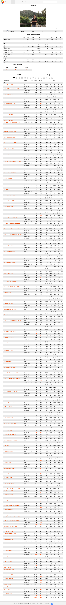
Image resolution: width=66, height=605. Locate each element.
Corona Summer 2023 (8, 350)
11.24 (46, 61)
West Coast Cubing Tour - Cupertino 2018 (12, 516)
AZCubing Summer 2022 (9, 468)
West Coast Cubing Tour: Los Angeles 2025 (12, 125)
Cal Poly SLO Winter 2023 (9, 445)
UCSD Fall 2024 (7, 189)
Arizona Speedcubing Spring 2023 (10, 440)
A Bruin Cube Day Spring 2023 (10, 434)
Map (48, 75)
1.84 (47, 41)
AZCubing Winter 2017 (8, 556)
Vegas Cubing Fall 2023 (8, 326)
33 (39, 52)
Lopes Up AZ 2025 (7, 167)
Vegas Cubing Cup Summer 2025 (10, 109)
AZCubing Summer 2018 (9, 514)
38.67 (46, 52)
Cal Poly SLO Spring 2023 (9, 397)
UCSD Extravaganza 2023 (9, 337)
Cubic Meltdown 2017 (8, 531)
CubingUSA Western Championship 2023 (12, 378)
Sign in (63, 1)
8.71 (39, 54)
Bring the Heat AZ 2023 (8, 356)
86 (6, 69)
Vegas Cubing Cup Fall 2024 (9, 195)
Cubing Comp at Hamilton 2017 (10, 544)
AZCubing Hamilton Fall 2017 (10, 533)
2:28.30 (46, 48)
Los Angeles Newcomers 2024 (10, 262)
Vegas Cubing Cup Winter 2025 (10, 172)
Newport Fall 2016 (7, 567)
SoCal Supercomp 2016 (8, 574)
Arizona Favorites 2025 (8, 84)
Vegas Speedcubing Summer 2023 (11, 391)
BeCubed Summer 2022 (8, 462)
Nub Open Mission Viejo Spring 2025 (11, 131)
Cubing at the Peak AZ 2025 (9, 148)
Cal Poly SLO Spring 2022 (9, 483)
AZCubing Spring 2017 (8, 550)
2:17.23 (38, 48)
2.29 (39, 57)
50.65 (46, 56)
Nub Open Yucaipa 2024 (9, 256)
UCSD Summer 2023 (8, 361)
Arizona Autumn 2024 (8, 206)
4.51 (47, 59)
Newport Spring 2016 (8, 584)
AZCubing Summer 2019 (9, 500)
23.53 (39, 43)
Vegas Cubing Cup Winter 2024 (10, 281)
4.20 (47, 57)
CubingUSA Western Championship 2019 (12, 505)
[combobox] (50, 2)
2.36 (39, 59)
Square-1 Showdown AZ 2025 (10, 120)
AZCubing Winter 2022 (8, 451)
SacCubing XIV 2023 (8, 406)
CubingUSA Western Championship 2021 (12, 488)
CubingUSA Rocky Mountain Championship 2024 (13, 234)
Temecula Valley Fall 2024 (9, 200)
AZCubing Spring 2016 (8, 578)
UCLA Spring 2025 (7, 154)
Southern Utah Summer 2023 (10, 402)
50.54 (46, 44)
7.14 (47, 39)
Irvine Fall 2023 (7, 342)
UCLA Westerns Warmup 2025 (10, 103)
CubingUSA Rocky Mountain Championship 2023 (13, 320)
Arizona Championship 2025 (9, 137)
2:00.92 (38, 50)
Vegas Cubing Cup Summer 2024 (10, 217)
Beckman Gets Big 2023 (8, 303)
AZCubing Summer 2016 (9, 569)
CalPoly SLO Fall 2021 (8, 490)
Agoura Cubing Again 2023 (9, 367)
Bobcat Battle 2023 (8, 430)
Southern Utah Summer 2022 (10, 473)
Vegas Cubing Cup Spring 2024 (10, 245)
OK (52, 603)
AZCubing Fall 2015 (8, 593)
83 (26, 69)
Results (18, 75)
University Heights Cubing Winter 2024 (11, 286)
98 (15, 69)
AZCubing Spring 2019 (8, 509)
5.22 (39, 39)
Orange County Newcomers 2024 (10, 268)
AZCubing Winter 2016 (8, 586)
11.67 (46, 54)
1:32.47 (46, 46)
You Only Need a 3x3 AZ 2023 (10, 423)
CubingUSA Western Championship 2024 (12, 223)
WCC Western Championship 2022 (11, 457)
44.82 (39, 56)
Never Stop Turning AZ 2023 (9, 412)
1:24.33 (38, 46)
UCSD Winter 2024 (7, 292)
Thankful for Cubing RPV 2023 (10, 314)
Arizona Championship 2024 (9, 251)
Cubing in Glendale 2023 (9, 385)
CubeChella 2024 (7, 183)
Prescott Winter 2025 (8, 178)
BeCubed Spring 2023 (8, 417)
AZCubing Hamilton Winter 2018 (10, 526)
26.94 (46, 43)
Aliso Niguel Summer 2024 (9, 212)
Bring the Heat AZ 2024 (8, 240)
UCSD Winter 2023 (7, 298)
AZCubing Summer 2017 (9, 539)
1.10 (39, 41)
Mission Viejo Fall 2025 (8, 94)
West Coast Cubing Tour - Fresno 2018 (11, 520)
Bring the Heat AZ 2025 (8, 114)
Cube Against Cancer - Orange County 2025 (12, 161)
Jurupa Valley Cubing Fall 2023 (10, 331)
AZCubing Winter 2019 (8, 494)
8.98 (39, 61)
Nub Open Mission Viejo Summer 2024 (11, 228)
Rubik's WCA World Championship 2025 (12, 122)
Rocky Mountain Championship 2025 (11, 88)
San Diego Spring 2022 (8, 477)
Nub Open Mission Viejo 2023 (10, 309)
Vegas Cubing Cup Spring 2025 (10, 142)
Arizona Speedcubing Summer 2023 (11, 372)
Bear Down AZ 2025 (8, 97)
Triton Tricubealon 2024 (8, 273)
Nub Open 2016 (7, 589)
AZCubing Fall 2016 (8, 561)
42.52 (39, 44)
